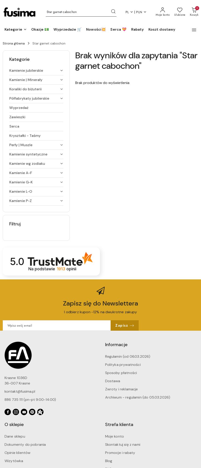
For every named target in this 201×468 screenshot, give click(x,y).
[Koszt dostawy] (161, 29)
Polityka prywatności (123, 364)
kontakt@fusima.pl (20, 391)
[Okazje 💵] (40, 29)
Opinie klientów (17, 452)
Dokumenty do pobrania (25, 444)
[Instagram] (16, 412)
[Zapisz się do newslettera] (57, 325)
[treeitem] (36, 70)
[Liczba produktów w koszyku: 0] (194, 12)
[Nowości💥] (96, 29)
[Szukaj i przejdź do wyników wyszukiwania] (113, 12)
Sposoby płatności (121, 372)
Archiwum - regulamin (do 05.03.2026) (137, 397)
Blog (108, 460)
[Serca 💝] (118, 29)
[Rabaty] (137, 29)
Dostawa (112, 381)
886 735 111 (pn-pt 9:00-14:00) (30, 399)
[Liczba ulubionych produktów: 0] (179, 12)
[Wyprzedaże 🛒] (67, 29)
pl (129, 12)
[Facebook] (8, 412)
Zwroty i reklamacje (121, 389)
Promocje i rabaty (120, 452)
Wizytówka (14, 460)
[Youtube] (24, 412)
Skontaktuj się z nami (122, 444)
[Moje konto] (163, 12)
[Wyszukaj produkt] (81, 12)
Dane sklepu (15, 436)
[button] (16, 29)
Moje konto (114, 436)
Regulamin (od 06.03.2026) (127, 356)
